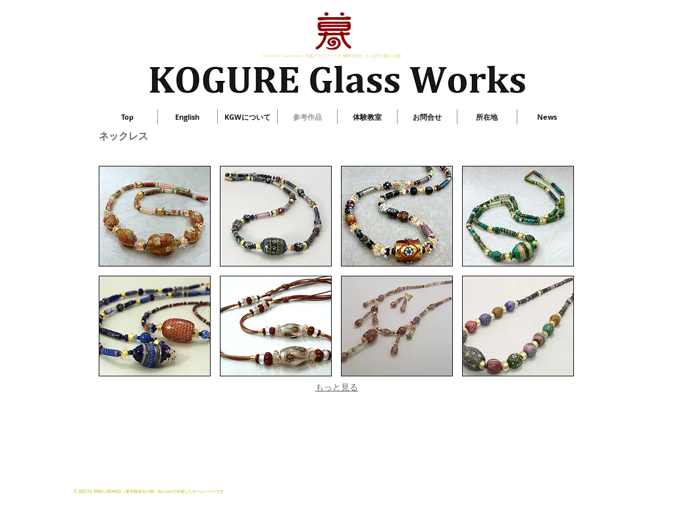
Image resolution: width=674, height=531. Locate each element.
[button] (155, 216)
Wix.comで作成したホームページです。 (192, 491)
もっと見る (336, 387)
